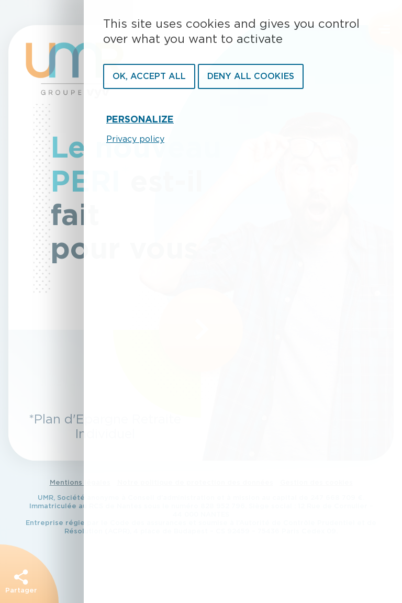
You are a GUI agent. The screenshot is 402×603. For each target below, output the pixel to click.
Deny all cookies (250, 76)
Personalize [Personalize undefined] (140, 120)
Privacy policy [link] (135, 139)
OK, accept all (149, 76)
